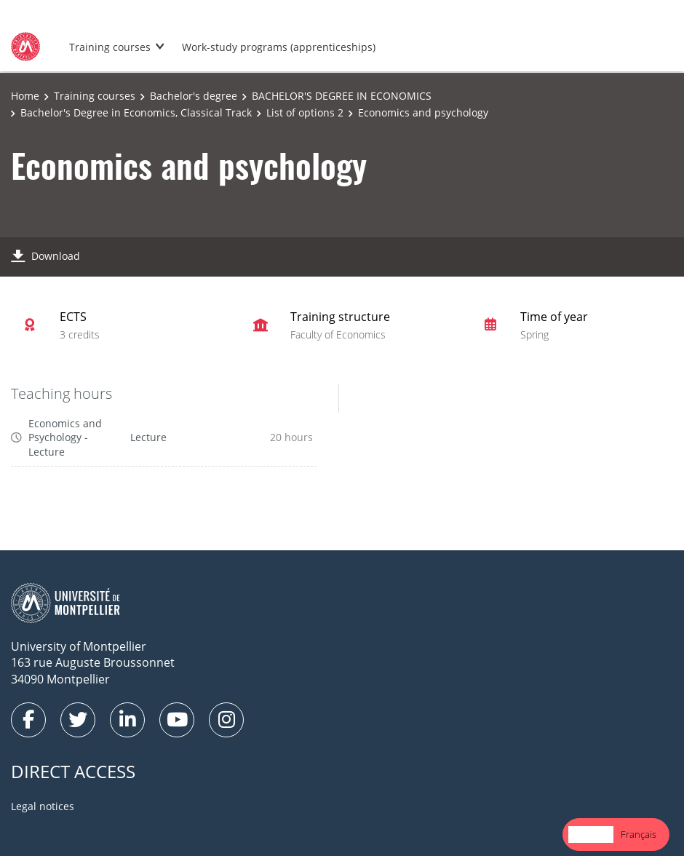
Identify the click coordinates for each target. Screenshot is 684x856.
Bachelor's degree (193, 96)
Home (25, 96)
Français (638, 834)
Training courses (110, 47)
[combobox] (590, 834)
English (591, 834)
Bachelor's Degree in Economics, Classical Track (136, 112)
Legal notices (42, 806)
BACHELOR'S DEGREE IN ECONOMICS (342, 96)
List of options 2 (304, 112)
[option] (638, 834)
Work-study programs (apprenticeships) (278, 47)
